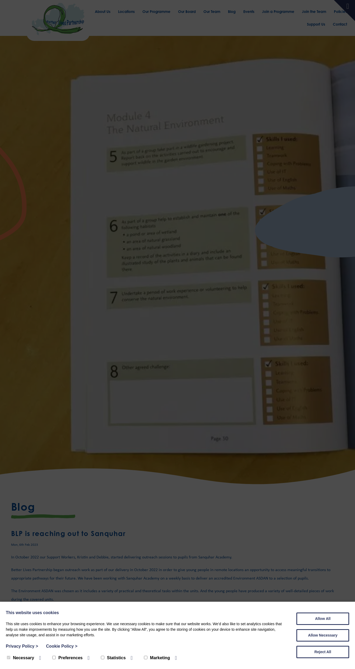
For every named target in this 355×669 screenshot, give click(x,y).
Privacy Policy (22, 646)
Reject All (322, 652)
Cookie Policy (61, 646)
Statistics (113, 658)
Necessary (20, 658)
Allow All (323, 618)
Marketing (157, 658)
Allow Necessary (322, 635)
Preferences (67, 658)
